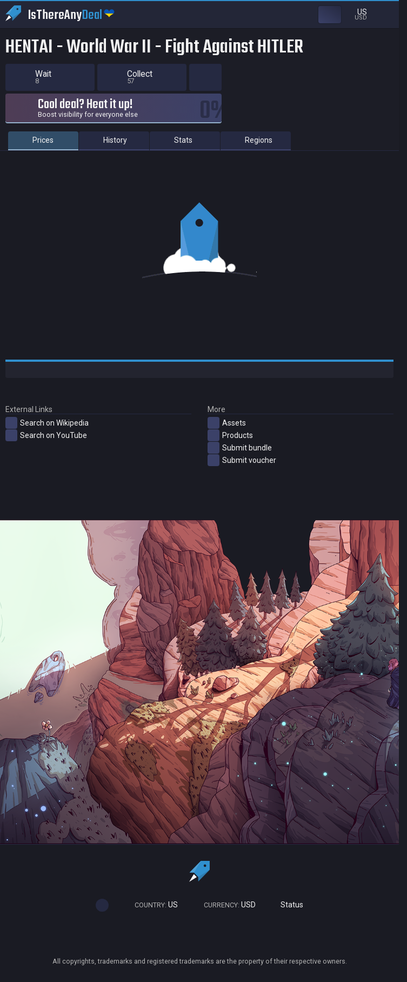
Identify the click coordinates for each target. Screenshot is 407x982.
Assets (227, 423)
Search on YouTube (46, 435)
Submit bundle (240, 448)
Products (230, 435)
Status (287, 905)
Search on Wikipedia (47, 423)
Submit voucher (242, 460)
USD (225, 905)
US (151, 905)
